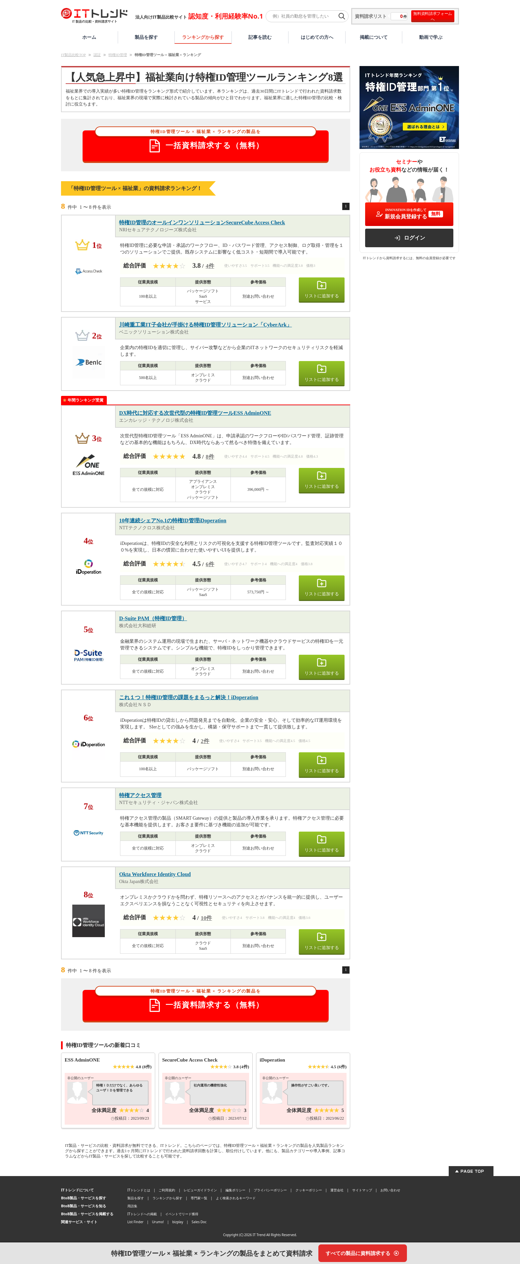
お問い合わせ (390, 1190)
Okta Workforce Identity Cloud (155, 874)
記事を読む (260, 37)
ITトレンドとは (138, 1190)
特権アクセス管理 (140, 795)
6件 (210, 564)
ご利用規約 (167, 1190)
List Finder (135, 1222)
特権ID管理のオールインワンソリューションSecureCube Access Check (202, 222)
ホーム (89, 37)
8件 (210, 457)
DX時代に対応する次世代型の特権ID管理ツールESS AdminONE (195, 413)
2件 (205, 741)
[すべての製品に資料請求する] (362, 1253)
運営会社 (337, 1190)
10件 (206, 918)
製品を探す (146, 37)
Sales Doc (199, 1222)
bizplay (177, 1222)
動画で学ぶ (430, 37)
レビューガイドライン (200, 1190)
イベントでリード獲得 (181, 1214)
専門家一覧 (199, 1198)
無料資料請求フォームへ (432, 16)
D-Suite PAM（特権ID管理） (153, 618)
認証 (97, 55)
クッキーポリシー (308, 1190)
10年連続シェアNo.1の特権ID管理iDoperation (172, 520)
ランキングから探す (203, 37)
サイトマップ (362, 1190)
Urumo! (158, 1222)
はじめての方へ (317, 37)
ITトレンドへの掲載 (142, 1214)
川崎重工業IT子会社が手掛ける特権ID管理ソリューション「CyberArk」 (205, 325)
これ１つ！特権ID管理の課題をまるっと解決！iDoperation (188, 697)
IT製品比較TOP (73, 55)
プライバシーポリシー (270, 1190)
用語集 (132, 1206)
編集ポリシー (235, 1190)
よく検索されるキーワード (236, 1198)
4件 (210, 266)
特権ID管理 (117, 55)
